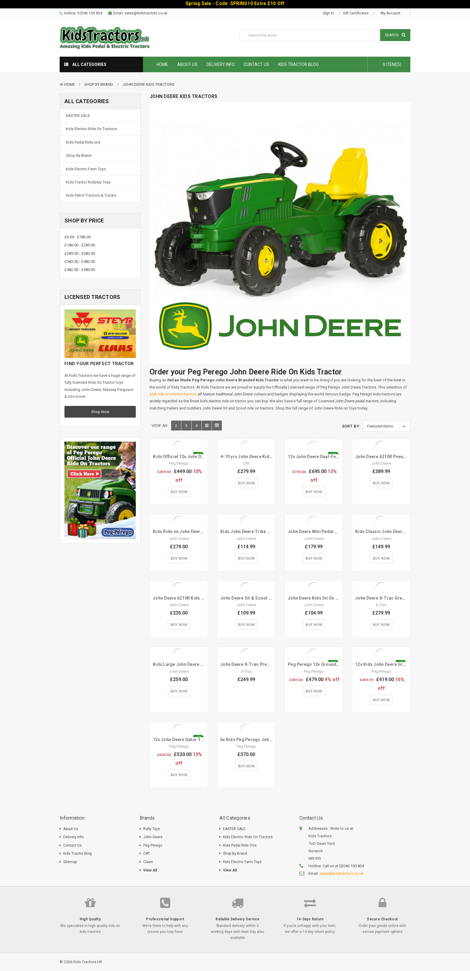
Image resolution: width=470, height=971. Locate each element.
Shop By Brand (98, 84)
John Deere (152, 837)
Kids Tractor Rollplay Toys (88, 182)
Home (162, 64)
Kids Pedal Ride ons (83, 142)
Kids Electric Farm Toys (86, 169)
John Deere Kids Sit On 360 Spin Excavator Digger (338, 598)
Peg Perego (152, 845)
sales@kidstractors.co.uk (145, 13)
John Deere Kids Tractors (148, 84)
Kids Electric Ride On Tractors (91, 129)
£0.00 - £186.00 (77, 237)
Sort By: (351, 426)
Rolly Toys (151, 829)
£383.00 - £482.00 (79, 261)
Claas (148, 862)
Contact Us (256, 64)
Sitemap (70, 862)
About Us (187, 64)
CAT (146, 853)
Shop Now (100, 412)
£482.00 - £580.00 (79, 269)
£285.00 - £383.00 (79, 253)
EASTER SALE (78, 115)
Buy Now (179, 492)
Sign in (328, 13)
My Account (392, 13)
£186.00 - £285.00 (79, 245)
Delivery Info (221, 64)
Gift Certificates (356, 13)
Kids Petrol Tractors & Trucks (91, 195)
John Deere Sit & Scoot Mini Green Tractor (264, 598)
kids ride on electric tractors (173, 394)
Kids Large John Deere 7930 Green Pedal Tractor (203, 664)
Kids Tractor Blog (298, 64)
